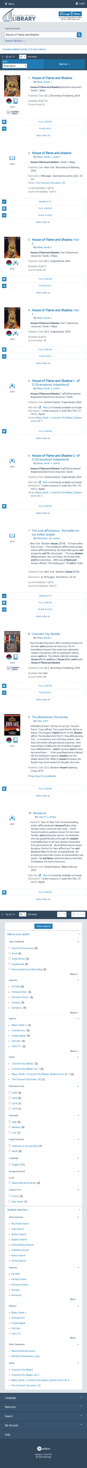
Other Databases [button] (17, 1344)
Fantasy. (16, 1002)
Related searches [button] (17, 1209)
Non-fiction (18, 1201)
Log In (82, 3)
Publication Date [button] (16, 1086)
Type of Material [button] (16, 941)
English (16, 1164)
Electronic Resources (23, 948)
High (14, 1122)
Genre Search (18, 1255)
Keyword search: (13, 28)
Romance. (17, 1008)
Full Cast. (16, 1041)
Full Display (27, 122)
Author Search (18, 1234)
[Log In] (76, 3)
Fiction (15, 1196)
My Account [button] (43, 1425)
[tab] (65, 64)
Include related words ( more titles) (24, 49)
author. (48, 157)
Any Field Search (20, 1223)
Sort (5, 62)
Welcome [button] (43, 1407)
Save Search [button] (43, 926)
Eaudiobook (18, 964)
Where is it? (27, 202)
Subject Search (19, 1239)
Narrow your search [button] (18, 934)
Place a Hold (27, 215)
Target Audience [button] (16, 1139)
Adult (15, 1151)
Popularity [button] (13, 1115)
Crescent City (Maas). (23, 1063)
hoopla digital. (19, 1035)
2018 (15, 1103)
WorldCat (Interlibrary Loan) (25, 1356)
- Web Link (45, 407)
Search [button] (43, 1416)
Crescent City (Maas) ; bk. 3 (26, 1069)
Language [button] (13, 1158)
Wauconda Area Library (24, 1183)
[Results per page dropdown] (22, 57)
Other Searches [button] (16, 1217)
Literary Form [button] (15, 1190)
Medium (16, 1127)
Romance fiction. (20, 997)
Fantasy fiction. (19, 992)
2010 (15, 1108)
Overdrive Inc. (19, 1030)
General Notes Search (22, 1245)
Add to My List (43, 135)
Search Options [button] (15, 40)
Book (15, 953)
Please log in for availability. (42, 776)
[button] (65, 64)
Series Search (18, 1260)
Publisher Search (20, 1250)
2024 (15, 1098)
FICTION (16, 986)
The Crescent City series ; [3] (26, 1079)
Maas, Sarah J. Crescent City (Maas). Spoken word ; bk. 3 (41, 1074)
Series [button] (12, 1057)
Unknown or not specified (25, 1146)
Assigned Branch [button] (17, 1171)
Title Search (17, 1229)
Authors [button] (12, 1018)
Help (7, 1434)
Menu (9, 4)
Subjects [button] (13, 980)
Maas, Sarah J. (19, 1025)
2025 (15, 1093)
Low (14, 1132)
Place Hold (27, 129)
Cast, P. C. (17, 1046)
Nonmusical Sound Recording (27, 969)
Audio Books (18, 958)
